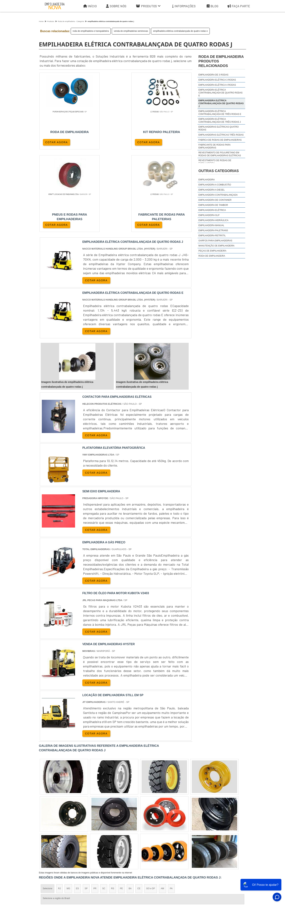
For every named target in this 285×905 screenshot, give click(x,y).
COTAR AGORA (56, 142)
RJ (59, 806)
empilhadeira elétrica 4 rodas (217, 85)
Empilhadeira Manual (211, 225)
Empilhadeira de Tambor (213, 205)
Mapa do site (219, 871)
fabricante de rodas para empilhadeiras (214, 146)
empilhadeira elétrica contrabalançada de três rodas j (219, 120)
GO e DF (150, 806)
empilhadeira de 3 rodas (213, 74)
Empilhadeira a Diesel (211, 190)
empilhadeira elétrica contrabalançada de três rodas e (219, 112)
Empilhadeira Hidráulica (213, 220)
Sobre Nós (116, 6)
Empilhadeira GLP (209, 215)
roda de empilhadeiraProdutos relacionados (221, 61)
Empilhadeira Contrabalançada (218, 195)
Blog (212, 6)
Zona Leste (117, 838)
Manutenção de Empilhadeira (216, 245)
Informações (184, 6)
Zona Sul (101, 838)
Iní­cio (152, 871)
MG (68, 806)
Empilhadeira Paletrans (213, 230)
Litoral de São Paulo (162, 838)
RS (112, 806)
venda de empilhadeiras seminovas (131, 31)
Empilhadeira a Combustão (214, 184)
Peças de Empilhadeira (212, 251)
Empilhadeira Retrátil (212, 235)
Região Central (50, 838)
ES (77, 806)
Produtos (148, 6)
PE (121, 806)
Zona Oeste (85, 838)
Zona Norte (68, 838)
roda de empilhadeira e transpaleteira (91, 31)
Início (90, 6)
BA (130, 806)
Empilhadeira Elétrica (212, 210)
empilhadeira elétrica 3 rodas (217, 80)
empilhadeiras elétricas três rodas (221, 135)
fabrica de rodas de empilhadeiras (220, 140)
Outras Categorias (218, 171)
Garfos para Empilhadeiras (215, 240)
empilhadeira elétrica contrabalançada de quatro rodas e (180, 31)
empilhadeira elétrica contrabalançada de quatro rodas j (221, 103)
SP (86, 806)
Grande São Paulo (137, 838)
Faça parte (239, 6)
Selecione (47, 806)
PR (95, 806)
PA (171, 806)
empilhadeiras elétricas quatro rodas (218, 128)
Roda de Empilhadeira (211, 256)
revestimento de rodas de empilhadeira (214, 162)
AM (162, 806)
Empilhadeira (206, 179)
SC (103, 806)
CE (139, 806)
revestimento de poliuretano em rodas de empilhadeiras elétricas (219, 154)
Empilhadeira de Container (215, 200)
